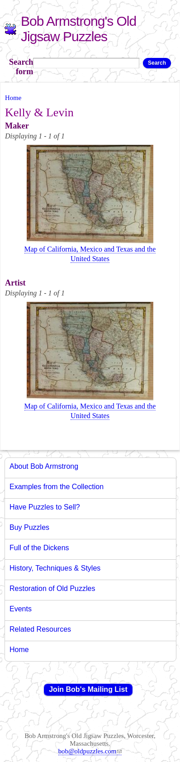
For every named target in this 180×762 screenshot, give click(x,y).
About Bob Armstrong (43, 466)
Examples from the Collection (56, 487)
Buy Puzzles (29, 527)
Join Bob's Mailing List (88, 689)
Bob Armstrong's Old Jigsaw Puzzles (78, 29)
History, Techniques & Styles (54, 568)
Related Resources (40, 629)
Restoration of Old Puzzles (52, 588)
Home (13, 97)
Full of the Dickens (39, 548)
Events (20, 609)
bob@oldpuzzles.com (90, 751)
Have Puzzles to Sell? (44, 507)
